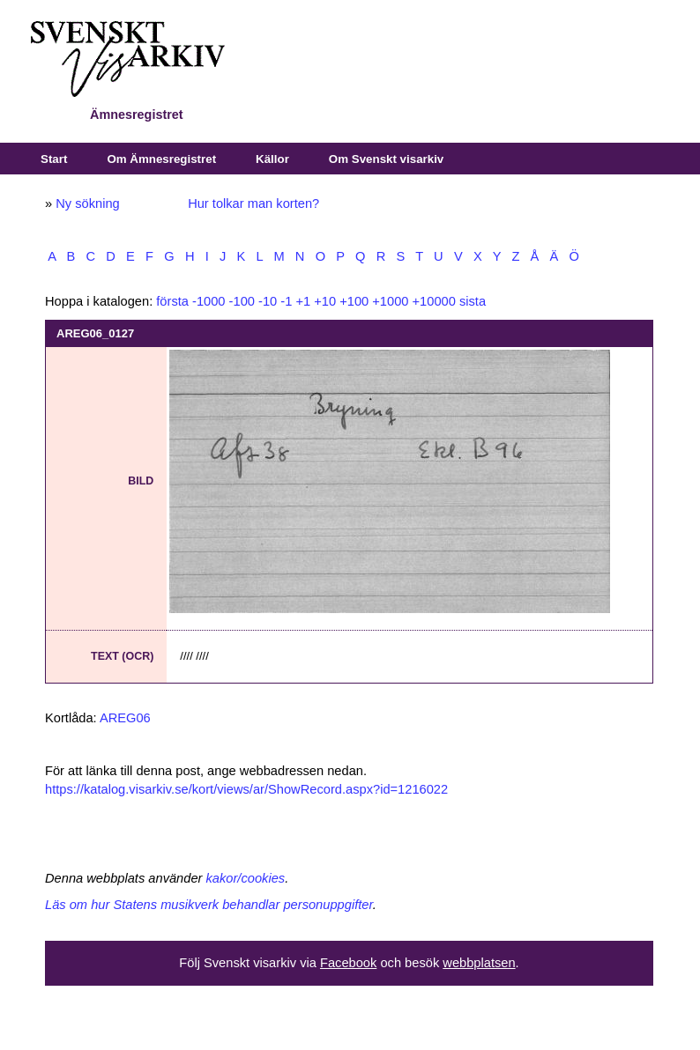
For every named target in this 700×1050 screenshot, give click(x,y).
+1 (302, 301)
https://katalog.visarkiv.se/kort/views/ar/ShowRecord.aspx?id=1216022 (246, 789)
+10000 (434, 301)
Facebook (348, 963)
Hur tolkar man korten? (253, 203)
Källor (272, 159)
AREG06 (125, 718)
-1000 (209, 301)
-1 (286, 301)
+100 (354, 301)
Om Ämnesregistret (161, 159)
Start (54, 159)
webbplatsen (479, 963)
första (172, 301)
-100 (242, 301)
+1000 (390, 301)
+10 (325, 301)
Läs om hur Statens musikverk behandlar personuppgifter (209, 905)
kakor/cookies (246, 878)
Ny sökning (88, 203)
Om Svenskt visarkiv (386, 159)
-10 (267, 301)
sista (472, 301)
